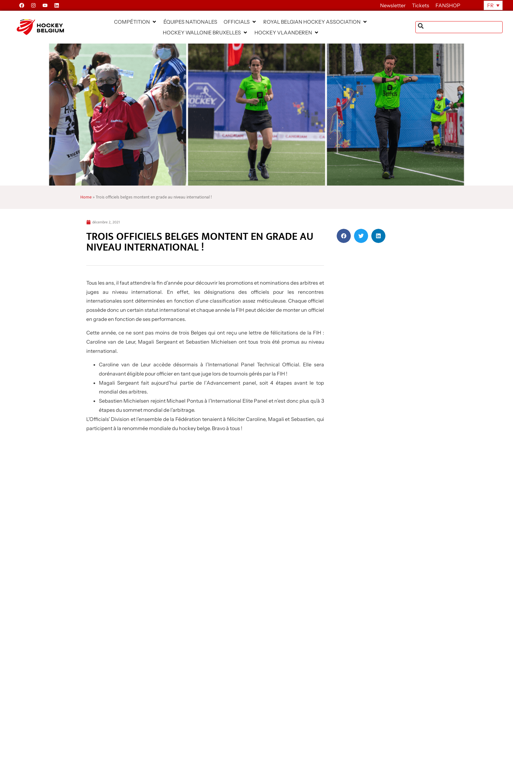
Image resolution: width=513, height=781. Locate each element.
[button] (135, 21)
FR (490, 5)
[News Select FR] (181, 620)
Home (86, 197)
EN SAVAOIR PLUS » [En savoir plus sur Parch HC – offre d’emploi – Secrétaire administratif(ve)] (342, 719)
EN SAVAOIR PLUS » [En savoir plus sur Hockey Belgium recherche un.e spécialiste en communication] (101, 719)
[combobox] (459, 27)
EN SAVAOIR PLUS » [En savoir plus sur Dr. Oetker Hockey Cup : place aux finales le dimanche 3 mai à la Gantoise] (221, 719)
